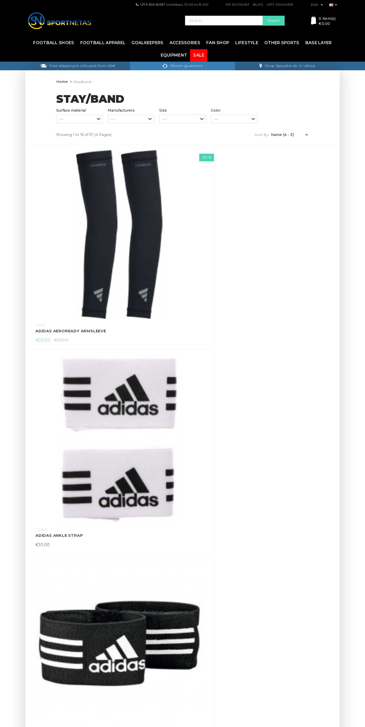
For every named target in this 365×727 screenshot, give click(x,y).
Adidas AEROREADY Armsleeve (64, 220)
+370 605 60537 (152, 4)
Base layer (318, 42)
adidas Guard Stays (295, 220)
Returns (113, 653)
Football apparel (103, 42)
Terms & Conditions (123, 661)
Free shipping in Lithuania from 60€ (78, 65)
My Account (237, 4)
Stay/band (82, 81)
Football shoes (53, 42)
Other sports (281, 42)
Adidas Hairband (55, 314)
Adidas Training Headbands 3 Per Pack (300, 314)
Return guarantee (182, 65)
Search (273, 20)
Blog (258, 4)
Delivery (113, 645)
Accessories (185, 42)
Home (62, 81)
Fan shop (217, 42)
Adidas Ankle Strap (137, 220)
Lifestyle (246, 42)
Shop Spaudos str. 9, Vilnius (287, 65)
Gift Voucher (280, 4)
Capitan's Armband (58, 408)
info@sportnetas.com (47, 693)
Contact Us (195, 653)
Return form (196, 669)
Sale (198, 55)
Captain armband (135, 408)
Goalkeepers (147, 42)
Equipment (174, 55)
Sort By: (262, 134)
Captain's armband (294, 408)
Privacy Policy (118, 669)
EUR (317, 5)
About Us (114, 677)
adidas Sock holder (138, 314)
